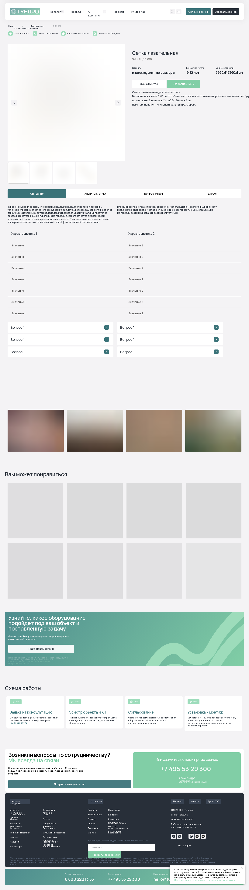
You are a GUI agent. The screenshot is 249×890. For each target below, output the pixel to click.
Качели (14, 837)
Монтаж (92, 832)
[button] (10, 33)
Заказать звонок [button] (226, 11)
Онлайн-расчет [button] (198, 11)
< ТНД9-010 (56, 26)
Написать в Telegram (109, 33)
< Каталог (25, 27)
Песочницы (49, 828)
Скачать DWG (149, 84)
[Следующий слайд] (118, 103)
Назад (10, 26)
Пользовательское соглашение (118, 830)
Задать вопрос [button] (21, 33)
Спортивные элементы (49, 825)
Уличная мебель (51, 846)
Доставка (93, 828)
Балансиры (16, 846)
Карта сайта (114, 832)
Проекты (75, 11)
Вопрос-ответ (95, 814)
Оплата (91, 823)
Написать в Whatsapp (78, 33)
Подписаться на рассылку (105, 854)
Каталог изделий (16, 802)
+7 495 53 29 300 (124, 879)
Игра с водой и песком (17, 816)
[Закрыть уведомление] (242, 868)
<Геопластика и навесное (36, 27)
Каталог (55, 11)
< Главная (17, 27)
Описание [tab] (37, 193)
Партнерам (114, 809)
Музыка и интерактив (54, 832)
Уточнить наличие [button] (48, 33)
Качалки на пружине (49, 811)
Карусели (15, 841)
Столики (14, 828)
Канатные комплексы (16, 825)
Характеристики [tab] (95, 193)
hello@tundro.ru (169, 879)
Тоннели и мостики (20, 832)
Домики (14, 819)
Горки (46, 814)
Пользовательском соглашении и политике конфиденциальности (205, 880)
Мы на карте (184, 845)
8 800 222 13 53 (79, 879)
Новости (118, 11)
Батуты (46, 819)
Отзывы (91, 819)
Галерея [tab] (212, 193)
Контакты (113, 814)
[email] (121, 847)
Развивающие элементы (50, 838)
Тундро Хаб (138, 11)
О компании (96, 801)
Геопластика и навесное (50, 843)
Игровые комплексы (16, 811)
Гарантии (92, 809)
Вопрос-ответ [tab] (153, 193)
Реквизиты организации (115, 820)
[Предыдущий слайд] (14, 103)
